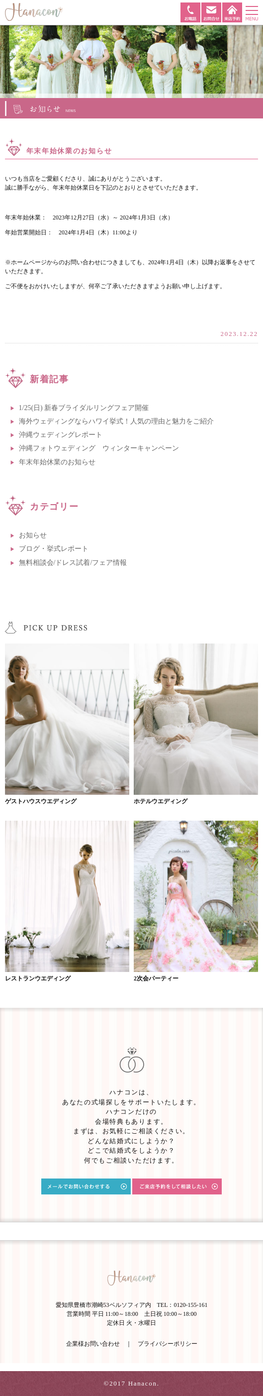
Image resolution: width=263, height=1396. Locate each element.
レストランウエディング (38, 978)
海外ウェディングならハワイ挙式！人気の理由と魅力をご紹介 (116, 421)
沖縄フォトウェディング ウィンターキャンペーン (99, 448)
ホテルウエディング (160, 801)
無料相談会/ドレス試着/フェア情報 (73, 562)
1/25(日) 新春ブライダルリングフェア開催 (84, 408)
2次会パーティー (156, 978)
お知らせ (33, 535)
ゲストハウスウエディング (41, 801)
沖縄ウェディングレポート (60, 434)
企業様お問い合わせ (93, 1343)
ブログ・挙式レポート (53, 548)
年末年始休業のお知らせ (57, 462)
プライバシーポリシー (167, 1343)
